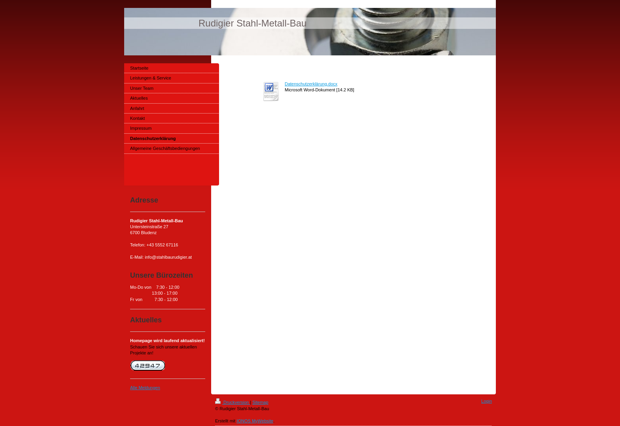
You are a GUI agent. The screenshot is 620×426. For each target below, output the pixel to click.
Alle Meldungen (145, 387)
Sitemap (260, 402)
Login (486, 401)
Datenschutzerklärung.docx (311, 83)
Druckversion (232, 402)
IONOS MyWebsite (254, 420)
